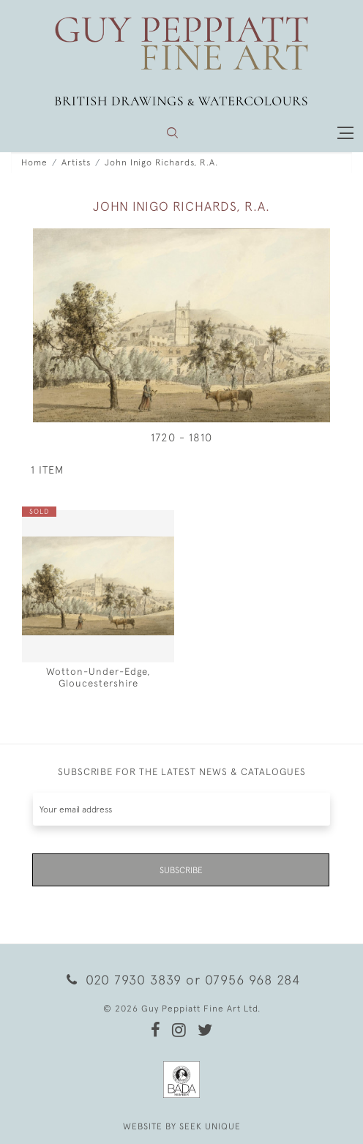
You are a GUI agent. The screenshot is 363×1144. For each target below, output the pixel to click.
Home (34, 162)
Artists (76, 162)
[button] (172, 132)
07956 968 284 (252, 979)
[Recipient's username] (181, 809)
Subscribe (181, 870)
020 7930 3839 (124, 979)
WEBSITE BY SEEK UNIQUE (182, 1126)
